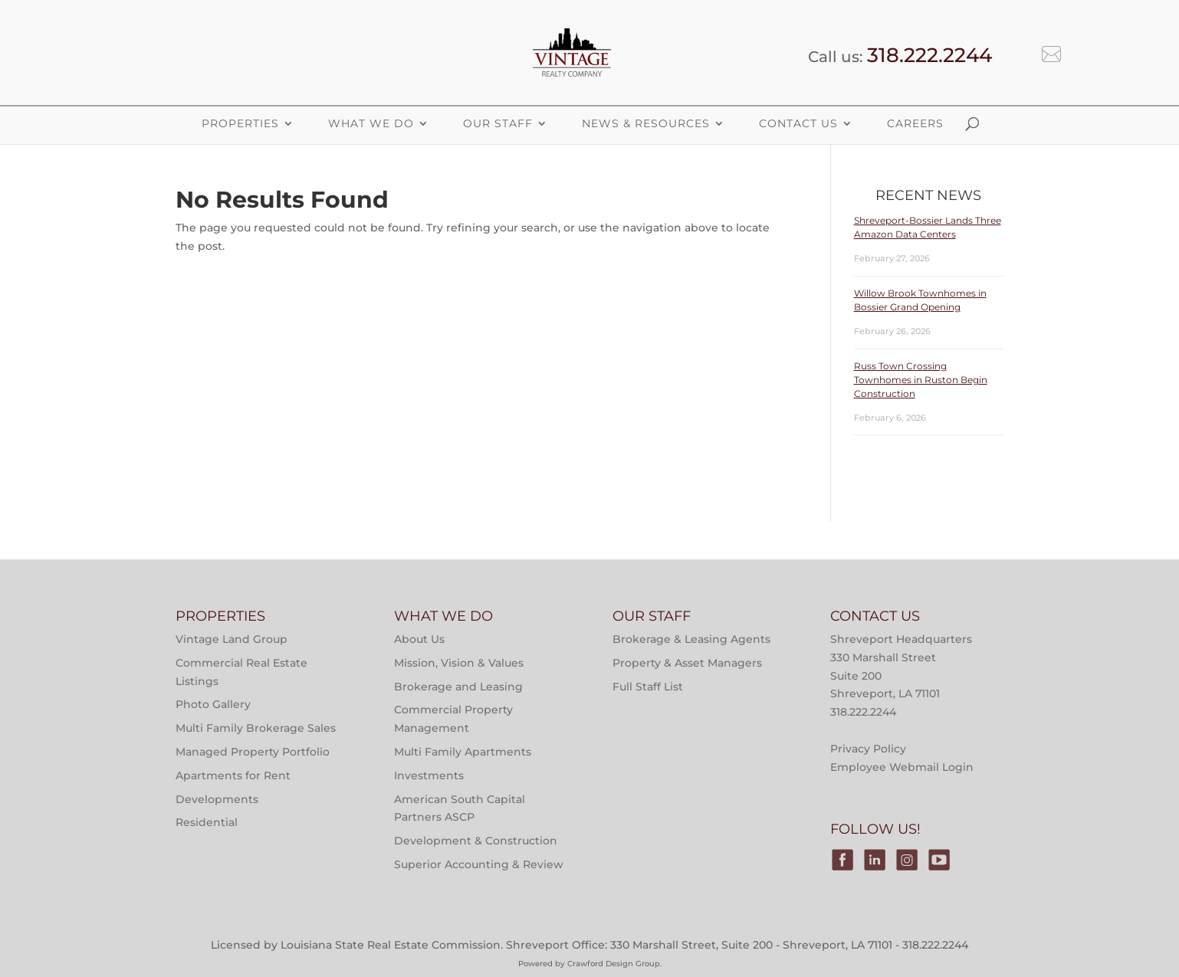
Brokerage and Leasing (458, 686)
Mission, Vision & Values (459, 663)
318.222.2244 (929, 55)
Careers (915, 123)
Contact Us (798, 123)
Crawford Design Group (613, 964)
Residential (207, 822)
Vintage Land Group (231, 639)
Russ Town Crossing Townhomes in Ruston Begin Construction (920, 379)
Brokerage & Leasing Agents (691, 639)
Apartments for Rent (233, 775)
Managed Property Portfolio (253, 752)
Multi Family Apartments (462, 752)
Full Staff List (647, 686)
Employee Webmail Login (902, 767)
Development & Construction (475, 840)
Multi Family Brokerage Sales (256, 728)
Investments (429, 775)
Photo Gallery (213, 704)
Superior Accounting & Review (478, 864)
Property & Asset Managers (687, 663)
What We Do (371, 123)
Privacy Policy (868, 749)
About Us (419, 639)
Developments (217, 799)
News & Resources (646, 123)
